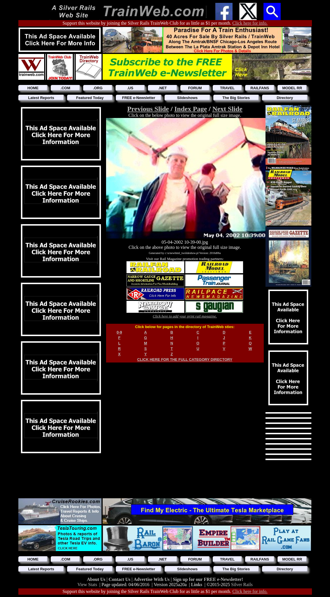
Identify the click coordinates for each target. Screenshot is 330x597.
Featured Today (90, 98)
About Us (96, 579)
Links (196, 584)
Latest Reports (41, 98)
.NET (162, 88)
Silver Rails (242, 584)
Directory (285, 98)
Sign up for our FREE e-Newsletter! (208, 579)
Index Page (190, 109)
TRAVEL (227, 88)
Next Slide (227, 109)
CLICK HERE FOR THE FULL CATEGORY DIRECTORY (185, 359)
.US (130, 88)
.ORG (97, 88)
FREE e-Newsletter (138, 98)
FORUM (195, 88)
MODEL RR (292, 88)
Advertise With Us (152, 579)
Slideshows (187, 98)
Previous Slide (148, 109)
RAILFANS (260, 88)
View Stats (87, 584)
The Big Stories (236, 98)
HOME (33, 88)
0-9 (119, 332)
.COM (65, 88)
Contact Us (120, 579)
